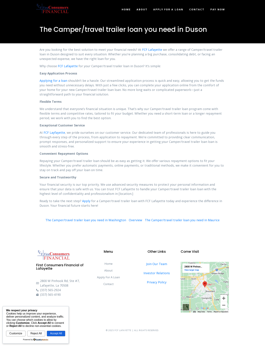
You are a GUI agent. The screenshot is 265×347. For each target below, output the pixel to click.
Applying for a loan (53, 81)
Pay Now (217, 9)
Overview (135, 220)
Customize (15, 333)
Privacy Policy (156, 282)
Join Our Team (156, 264)
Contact (196, 9)
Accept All (56, 333)
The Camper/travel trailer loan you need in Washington (85, 220)
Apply (86, 201)
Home (126, 9)
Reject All (36, 333)
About (142, 9)
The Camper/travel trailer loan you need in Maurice (182, 220)
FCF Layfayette (54, 133)
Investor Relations (156, 273)
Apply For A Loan (168, 9)
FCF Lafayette (152, 50)
